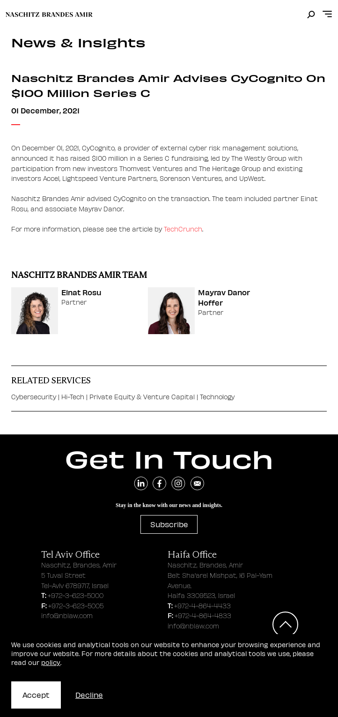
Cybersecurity (33, 396)
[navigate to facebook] (160, 484)
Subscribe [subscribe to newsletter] (169, 524)
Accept (36, 694)
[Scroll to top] (285, 624)
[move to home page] (49, 14)
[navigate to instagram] (178, 484)
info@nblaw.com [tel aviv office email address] (67, 615)
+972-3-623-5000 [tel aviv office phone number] (75, 595)
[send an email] (197, 484)
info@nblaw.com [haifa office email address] (193, 625)
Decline (89, 694)
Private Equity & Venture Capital (142, 396)
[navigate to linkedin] (141, 484)
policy (50, 662)
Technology (217, 396)
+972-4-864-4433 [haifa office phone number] (202, 605)
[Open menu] (327, 14)
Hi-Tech (73, 396)
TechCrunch (183, 228)
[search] (311, 15)
